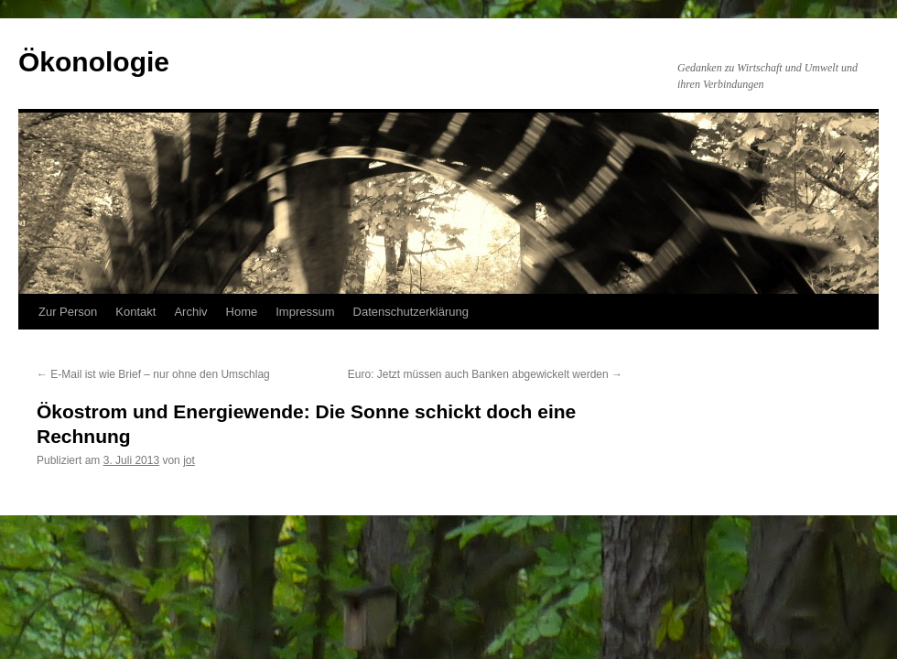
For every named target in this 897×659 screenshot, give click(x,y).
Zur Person (67, 312)
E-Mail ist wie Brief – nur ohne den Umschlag (153, 374)
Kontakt (135, 312)
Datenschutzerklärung (411, 312)
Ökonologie (93, 62)
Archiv (190, 312)
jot (189, 460)
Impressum (305, 312)
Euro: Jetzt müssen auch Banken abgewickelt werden (485, 374)
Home (242, 312)
